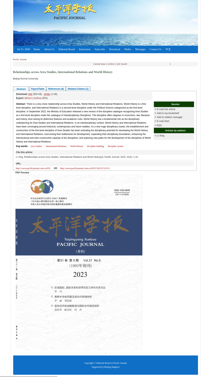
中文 (168, 49)
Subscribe (99, 49)
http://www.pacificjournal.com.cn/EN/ (33, 168)
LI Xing (160, 135)
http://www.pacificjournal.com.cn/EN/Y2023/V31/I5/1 (85, 168)
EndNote (38, 98)
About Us (49, 49)
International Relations (56, 146)
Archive (111, 64)
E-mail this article (166, 109)
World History (76, 146)
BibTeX (28, 98)
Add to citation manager (170, 117)
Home (37, 49)
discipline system (115, 146)
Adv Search (121, 64)
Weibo (127, 49)
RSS (159, 125)
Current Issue (99, 64)
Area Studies (36, 146)
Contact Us (156, 49)
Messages (140, 49)
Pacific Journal (20, 59)
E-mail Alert (163, 121)
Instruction (85, 49)
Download (114, 49)
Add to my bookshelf (168, 113)
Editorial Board (66, 49)
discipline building (95, 146)
